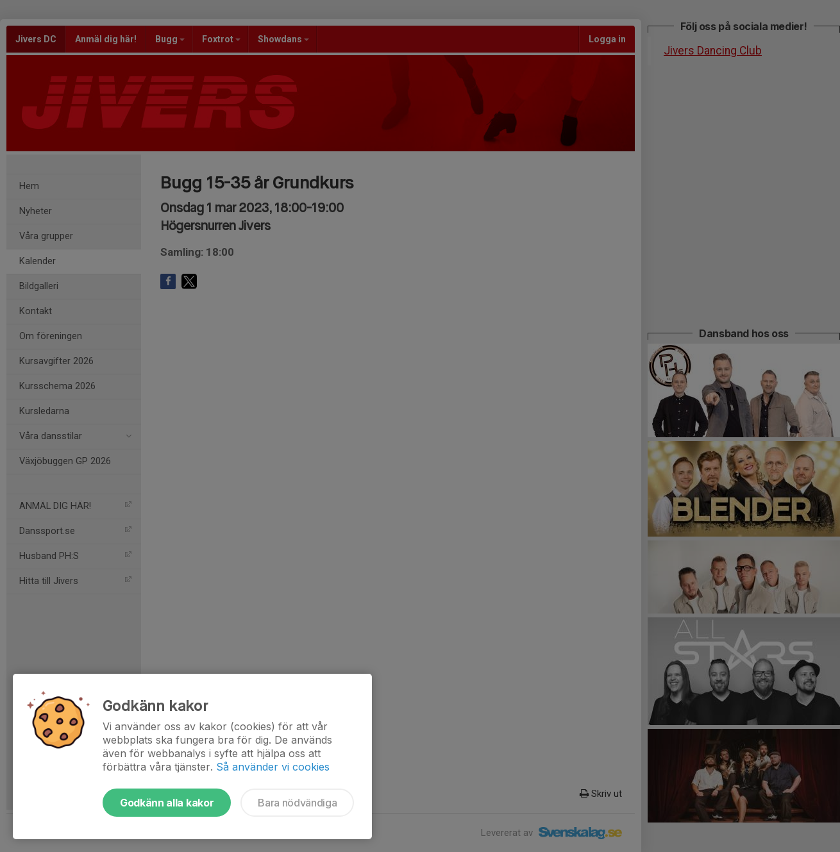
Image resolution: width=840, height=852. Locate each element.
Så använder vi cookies (273, 766)
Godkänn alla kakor (167, 802)
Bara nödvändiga (297, 802)
